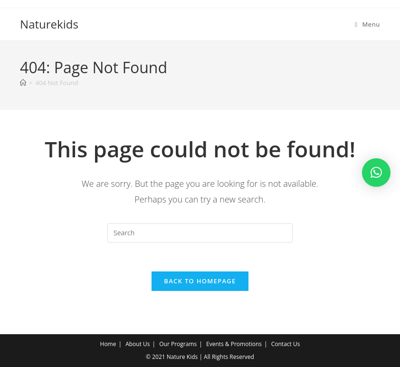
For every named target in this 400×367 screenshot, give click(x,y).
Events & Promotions (234, 344)
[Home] (23, 82)
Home (108, 344)
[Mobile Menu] (367, 24)
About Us (137, 344)
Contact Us (285, 344)
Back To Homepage (200, 281)
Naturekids (49, 24)
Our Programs (178, 344)
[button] (376, 172)
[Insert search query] (200, 232)
